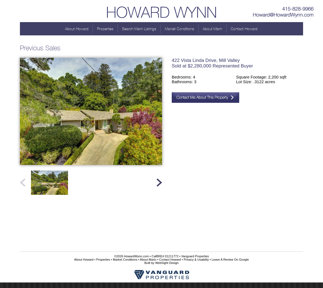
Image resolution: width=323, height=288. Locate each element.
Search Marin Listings (139, 29)
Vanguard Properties (195, 256)
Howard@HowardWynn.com (283, 15)
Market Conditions (179, 29)
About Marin (212, 29)
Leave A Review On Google (230, 259)
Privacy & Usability (196, 259)
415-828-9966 (283, 7)
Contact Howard (244, 29)
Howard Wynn (161, 11)
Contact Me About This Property (205, 97)
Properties (105, 29)
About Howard (76, 29)
